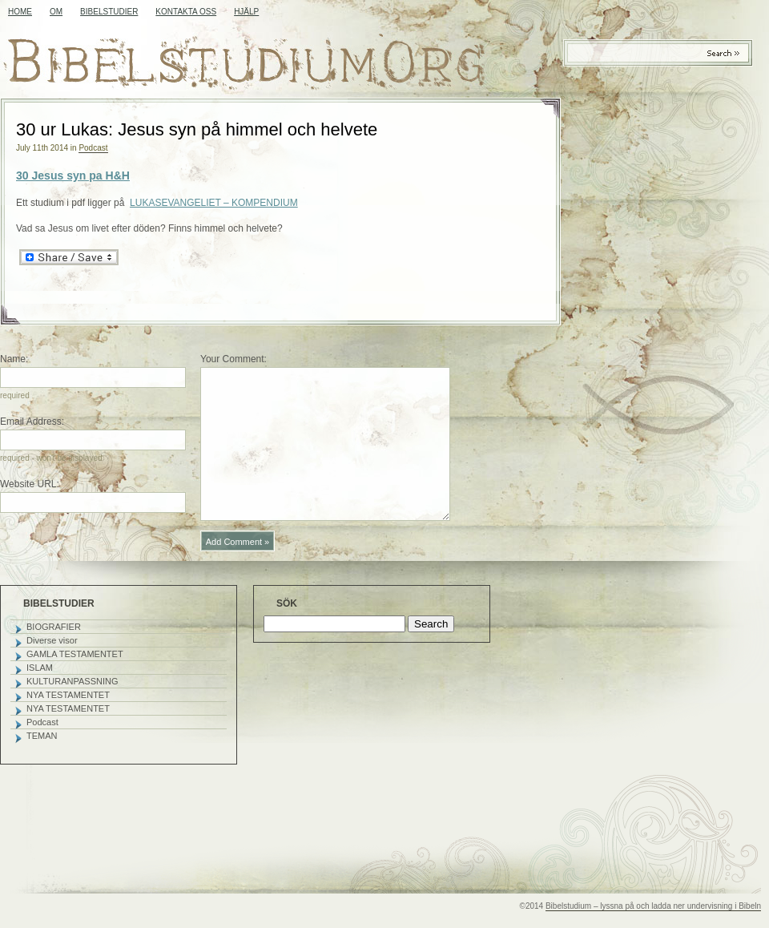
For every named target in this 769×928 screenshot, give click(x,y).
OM (56, 11)
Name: (14, 359)
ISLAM (39, 667)
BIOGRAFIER (53, 626)
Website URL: (29, 484)
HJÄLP (246, 11)
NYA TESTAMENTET (68, 695)
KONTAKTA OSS (185, 11)
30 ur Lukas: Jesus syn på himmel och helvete (196, 129)
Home (20, 11)
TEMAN (42, 735)
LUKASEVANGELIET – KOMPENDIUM (214, 202)
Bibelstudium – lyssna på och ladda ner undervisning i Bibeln (653, 906)
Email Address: (32, 421)
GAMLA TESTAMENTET (74, 654)
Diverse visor (52, 640)
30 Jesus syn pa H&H (73, 175)
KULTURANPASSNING (72, 681)
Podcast (93, 147)
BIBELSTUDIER (109, 11)
